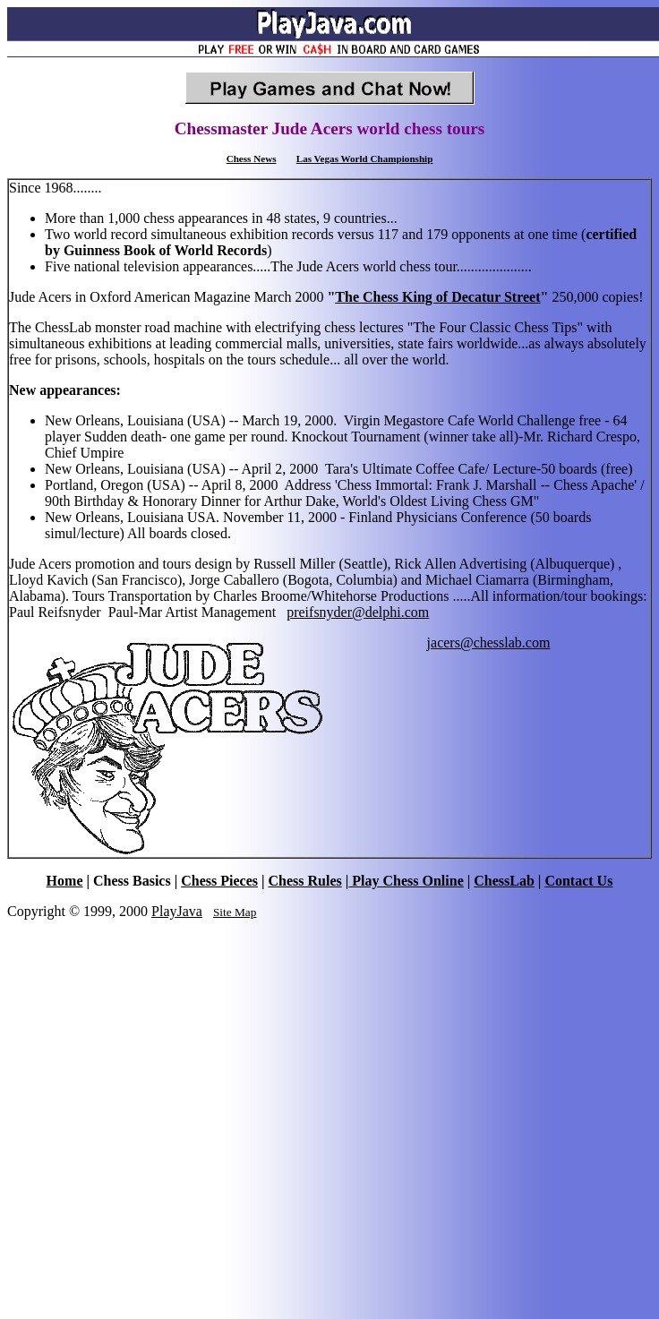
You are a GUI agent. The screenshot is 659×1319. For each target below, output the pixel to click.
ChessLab (504, 880)
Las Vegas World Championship (364, 158)
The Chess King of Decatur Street (437, 296)
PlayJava (176, 911)
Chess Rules (305, 880)
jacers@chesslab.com (489, 642)
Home (65, 880)
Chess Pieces (219, 880)
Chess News (252, 158)
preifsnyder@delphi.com (358, 612)
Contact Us (578, 880)
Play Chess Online (405, 880)
